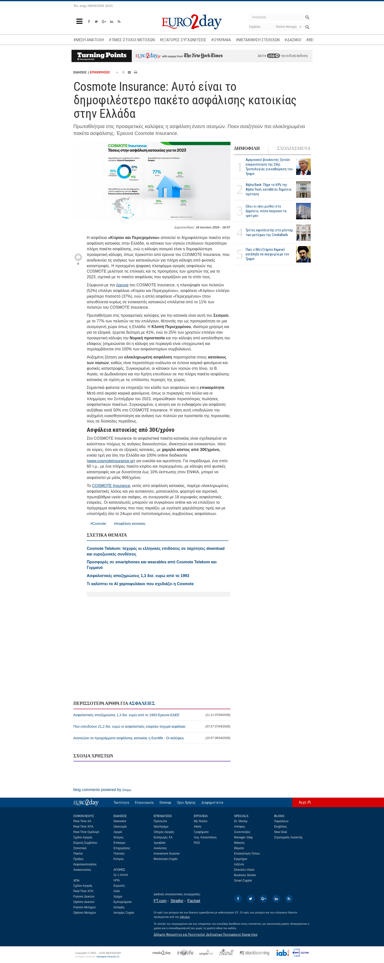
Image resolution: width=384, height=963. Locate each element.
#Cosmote (98, 524)
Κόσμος (119, 837)
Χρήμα (118, 896)
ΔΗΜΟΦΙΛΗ (247, 148)
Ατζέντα (239, 864)
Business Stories (245, 875)
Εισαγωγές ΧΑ (163, 837)
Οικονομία (120, 826)
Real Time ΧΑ (82, 821)
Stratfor (176, 901)
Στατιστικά (79, 848)
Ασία (117, 891)
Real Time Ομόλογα (86, 832)
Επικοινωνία (144, 802)
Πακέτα (78, 853)
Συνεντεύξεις (242, 832)
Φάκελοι (239, 842)
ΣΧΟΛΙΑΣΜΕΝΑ (294, 148)
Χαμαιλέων (281, 821)
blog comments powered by (102, 790)
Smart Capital (243, 880)
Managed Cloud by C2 (107, 956)
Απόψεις (239, 826)
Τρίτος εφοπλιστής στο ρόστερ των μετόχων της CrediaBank (269, 232)
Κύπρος (119, 859)
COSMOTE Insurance (111, 486)
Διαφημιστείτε (212, 802)
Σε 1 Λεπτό (121, 875)
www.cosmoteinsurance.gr (111, 461)
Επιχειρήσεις (122, 848)
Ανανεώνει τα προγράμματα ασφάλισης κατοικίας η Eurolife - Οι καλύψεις (151, 738)
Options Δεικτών (84, 902)
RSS (197, 842)
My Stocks (200, 821)
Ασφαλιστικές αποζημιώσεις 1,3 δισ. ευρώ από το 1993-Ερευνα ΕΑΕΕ (151, 715)
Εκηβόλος (280, 826)
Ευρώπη (119, 885)
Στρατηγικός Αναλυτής (288, 837)
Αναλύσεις (160, 848)
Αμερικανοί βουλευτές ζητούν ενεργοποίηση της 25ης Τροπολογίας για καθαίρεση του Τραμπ (269, 167)
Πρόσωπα (160, 821)
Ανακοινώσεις (82, 869)
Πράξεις (78, 859)
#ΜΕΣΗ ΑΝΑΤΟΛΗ (88, 39)
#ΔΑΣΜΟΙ (293, 39)
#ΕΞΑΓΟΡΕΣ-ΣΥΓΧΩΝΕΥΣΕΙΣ (183, 39)
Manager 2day (243, 837)
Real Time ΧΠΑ (83, 826)
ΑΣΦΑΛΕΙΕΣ (142, 703)
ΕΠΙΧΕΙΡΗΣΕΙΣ (100, 72)
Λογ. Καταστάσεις (205, 837)
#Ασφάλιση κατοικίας (129, 524)
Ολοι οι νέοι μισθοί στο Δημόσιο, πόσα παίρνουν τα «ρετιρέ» (266, 211)
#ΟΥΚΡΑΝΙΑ (221, 39)
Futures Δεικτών (84, 896)
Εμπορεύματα (123, 902)
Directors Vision (244, 869)
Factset (193, 901)
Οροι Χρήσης (186, 802)
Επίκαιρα (119, 842)
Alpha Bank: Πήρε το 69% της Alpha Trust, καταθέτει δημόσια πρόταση (268, 189)
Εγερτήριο (240, 859)
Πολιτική (119, 853)
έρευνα (122, 285)
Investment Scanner (167, 853)
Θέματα (239, 848)
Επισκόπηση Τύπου (247, 853)
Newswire (120, 821)
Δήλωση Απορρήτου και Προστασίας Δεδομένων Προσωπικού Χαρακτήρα (205, 935)
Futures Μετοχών (84, 907)
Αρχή (302, 802)
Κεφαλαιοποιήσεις (85, 864)
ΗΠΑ (117, 880)
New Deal (280, 832)
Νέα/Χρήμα (161, 826)
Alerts (198, 826)
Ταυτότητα (121, 802)
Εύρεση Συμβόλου (85, 842)
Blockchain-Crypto (166, 859)
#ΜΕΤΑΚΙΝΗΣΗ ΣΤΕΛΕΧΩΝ (258, 39)
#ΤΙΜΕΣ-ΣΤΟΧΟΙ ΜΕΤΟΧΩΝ (132, 39)
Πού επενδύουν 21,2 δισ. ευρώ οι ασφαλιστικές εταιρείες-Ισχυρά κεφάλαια (151, 726)
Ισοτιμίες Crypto (124, 912)
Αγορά (118, 832)
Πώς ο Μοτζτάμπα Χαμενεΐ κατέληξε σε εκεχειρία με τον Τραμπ (267, 254)
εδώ (273, 55)
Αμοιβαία (160, 842)
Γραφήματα (201, 832)
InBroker (185, 916)
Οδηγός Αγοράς (164, 832)
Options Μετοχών (84, 912)
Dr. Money (241, 821)
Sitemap (165, 802)
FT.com (160, 901)
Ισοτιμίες (119, 907)
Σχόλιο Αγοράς (83, 837)
